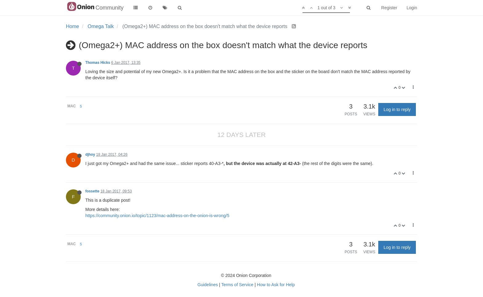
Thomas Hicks (97, 62)
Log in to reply (397, 109)
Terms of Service (237, 284)
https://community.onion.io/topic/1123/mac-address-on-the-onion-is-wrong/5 (157, 215)
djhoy (90, 154)
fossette (92, 191)
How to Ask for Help (276, 284)
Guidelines (207, 284)
